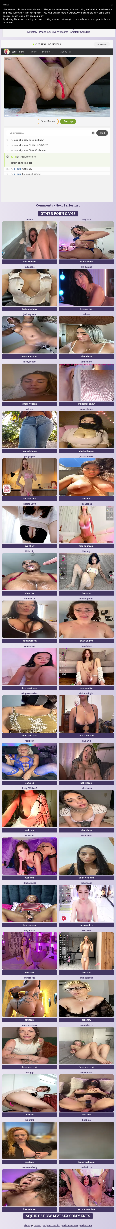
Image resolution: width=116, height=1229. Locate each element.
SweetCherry (86, 1025)
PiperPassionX (29, 1025)
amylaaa (86, 219)
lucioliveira (86, 835)
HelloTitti (29, 1120)
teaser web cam (86, 1162)
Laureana (29, 835)
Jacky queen (29, 314)
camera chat (86, 261)
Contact (37, 1225)
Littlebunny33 (29, 883)
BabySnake (86, 883)
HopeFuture (86, 646)
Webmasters (86, 1225)
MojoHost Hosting (51, 1225)
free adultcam (29, 451)
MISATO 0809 (29, 504)
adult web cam (86, 877)
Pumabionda (86, 978)
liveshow (86, 593)
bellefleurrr (86, 788)
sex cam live (86, 641)
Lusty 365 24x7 (29, 788)
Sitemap (28, 1225)
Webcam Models (70, 1225)
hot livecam (86, 783)
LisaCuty (86, 551)
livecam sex (86, 309)
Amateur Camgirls (80, 32)
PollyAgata (29, 456)
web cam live (86, 688)
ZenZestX (86, 930)
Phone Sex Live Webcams (53, 32)
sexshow (86, 1020)
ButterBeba (29, 978)
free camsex (29, 925)
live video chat (29, 1067)
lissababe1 (86, 504)
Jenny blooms (86, 409)
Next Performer (67, 205)
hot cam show (29, 309)
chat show (86, 356)
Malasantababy (29, 1167)
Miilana (86, 314)
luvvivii (29, 219)
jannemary (86, 361)
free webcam (29, 261)
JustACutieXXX (86, 456)
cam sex (29, 783)
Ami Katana (86, 267)
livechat (86, 498)
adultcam (29, 1020)
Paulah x (86, 741)
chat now (86, 1114)
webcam (29, 830)
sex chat (29, 972)
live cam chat (29, 498)
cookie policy (37, 16)
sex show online (86, 1209)
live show (29, 546)
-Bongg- (30, 1072)
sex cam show (29, 356)
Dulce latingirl (86, 693)
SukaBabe (30, 267)
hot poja (86, 1120)
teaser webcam (29, 404)
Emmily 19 (29, 598)
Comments (44, 205)
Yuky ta (29, 409)
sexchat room (29, 641)
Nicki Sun (29, 741)
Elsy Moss (29, 930)
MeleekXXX (86, 1167)
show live (29, 593)
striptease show (86, 404)
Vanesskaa (29, 646)
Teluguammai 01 (29, 693)
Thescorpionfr (86, 598)
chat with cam (86, 451)
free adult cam (29, 688)
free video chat (86, 1067)
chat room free (86, 735)
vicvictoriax (86, 1072)
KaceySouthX (29, 361)
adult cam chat (29, 735)
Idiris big (29, 551)
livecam (29, 1114)
